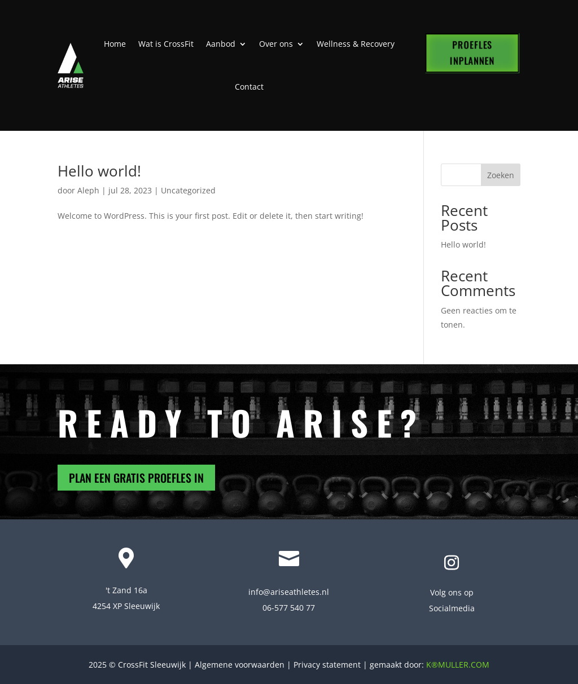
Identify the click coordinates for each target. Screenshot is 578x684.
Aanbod (220, 43)
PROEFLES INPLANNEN (471, 52)
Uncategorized (188, 190)
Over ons (276, 43)
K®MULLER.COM (457, 664)
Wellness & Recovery (356, 43)
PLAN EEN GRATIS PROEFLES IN (136, 477)
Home (115, 43)
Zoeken (500, 175)
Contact (249, 86)
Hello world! (99, 171)
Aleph (88, 190)
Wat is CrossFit (166, 43)
